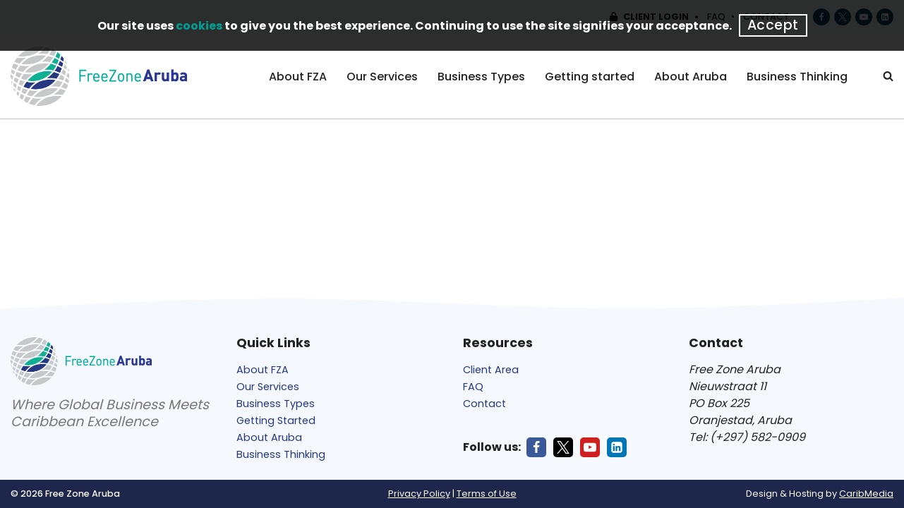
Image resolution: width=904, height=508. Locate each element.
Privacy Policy (419, 494)
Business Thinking (797, 76)
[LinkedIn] (617, 447)
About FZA (298, 76)
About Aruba (690, 76)
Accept (773, 25)
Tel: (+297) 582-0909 (747, 437)
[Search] (888, 76)
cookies (199, 26)
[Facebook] (536, 447)
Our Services (382, 76)
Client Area (491, 370)
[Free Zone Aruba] (99, 76)
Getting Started (275, 420)
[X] (563, 447)
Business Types (481, 76)
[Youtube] (590, 447)
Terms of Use (487, 494)
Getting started (589, 76)
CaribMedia (866, 494)
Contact (484, 404)
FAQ (473, 387)
